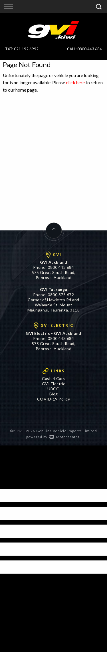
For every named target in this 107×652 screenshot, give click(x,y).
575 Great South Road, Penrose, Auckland (54, 275)
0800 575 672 (61, 294)
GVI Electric (53, 383)
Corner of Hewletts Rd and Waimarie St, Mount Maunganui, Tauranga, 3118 (53, 304)
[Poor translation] (14, 484)
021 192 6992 (26, 49)
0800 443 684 (89, 49)
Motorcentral (65, 437)
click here (75, 82)
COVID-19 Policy (53, 399)
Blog (53, 393)
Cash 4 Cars (53, 378)
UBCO (53, 388)
